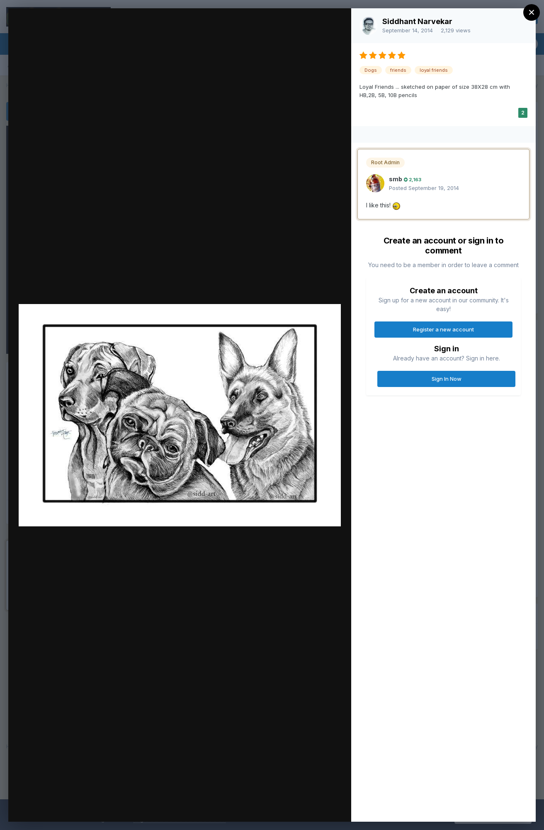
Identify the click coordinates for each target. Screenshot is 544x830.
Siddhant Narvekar (417, 21)
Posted (424, 188)
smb (395, 179)
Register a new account (443, 329)
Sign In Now (446, 378)
